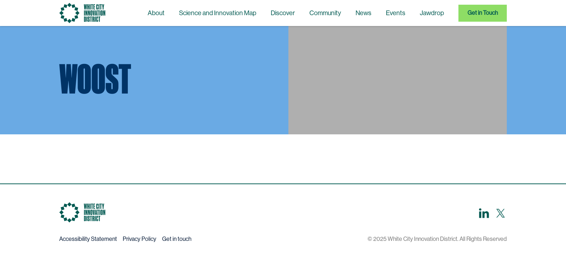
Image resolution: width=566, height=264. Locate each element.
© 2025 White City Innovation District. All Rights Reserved (437, 238)
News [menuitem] (363, 13)
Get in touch (176, 238)
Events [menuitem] (395, 13)
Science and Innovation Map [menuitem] (217, 13)
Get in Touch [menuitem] (482, 12)
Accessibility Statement (88, 238)
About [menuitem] (156, 13)
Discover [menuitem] (283, 13)
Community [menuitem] (325, 13)
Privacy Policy (139, 238)
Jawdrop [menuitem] (432, 13)
